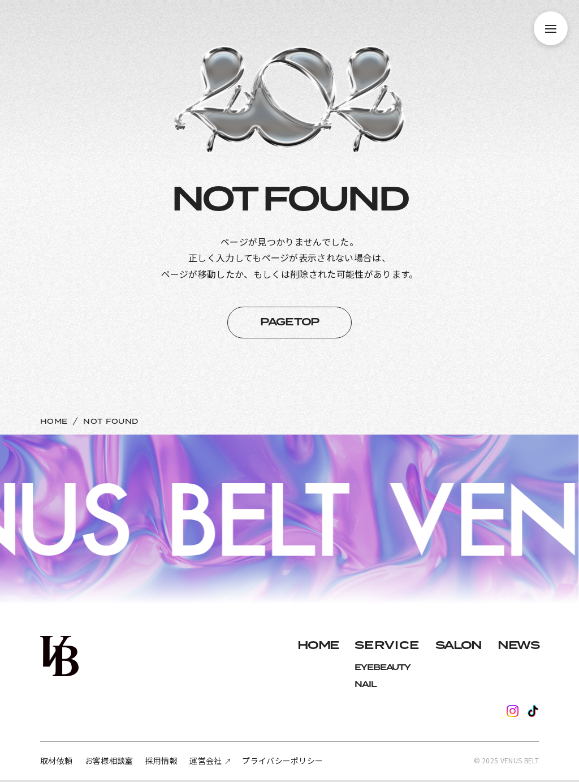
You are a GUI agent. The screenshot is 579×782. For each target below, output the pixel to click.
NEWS (518, 646)
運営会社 (205, 760)
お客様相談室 (109, 760)
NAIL (366, 684)
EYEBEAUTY (383, 667)
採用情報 (161, 760)
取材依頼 (56, 760)
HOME (53, 421)
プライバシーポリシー (282, 760)
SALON (458, 646)
